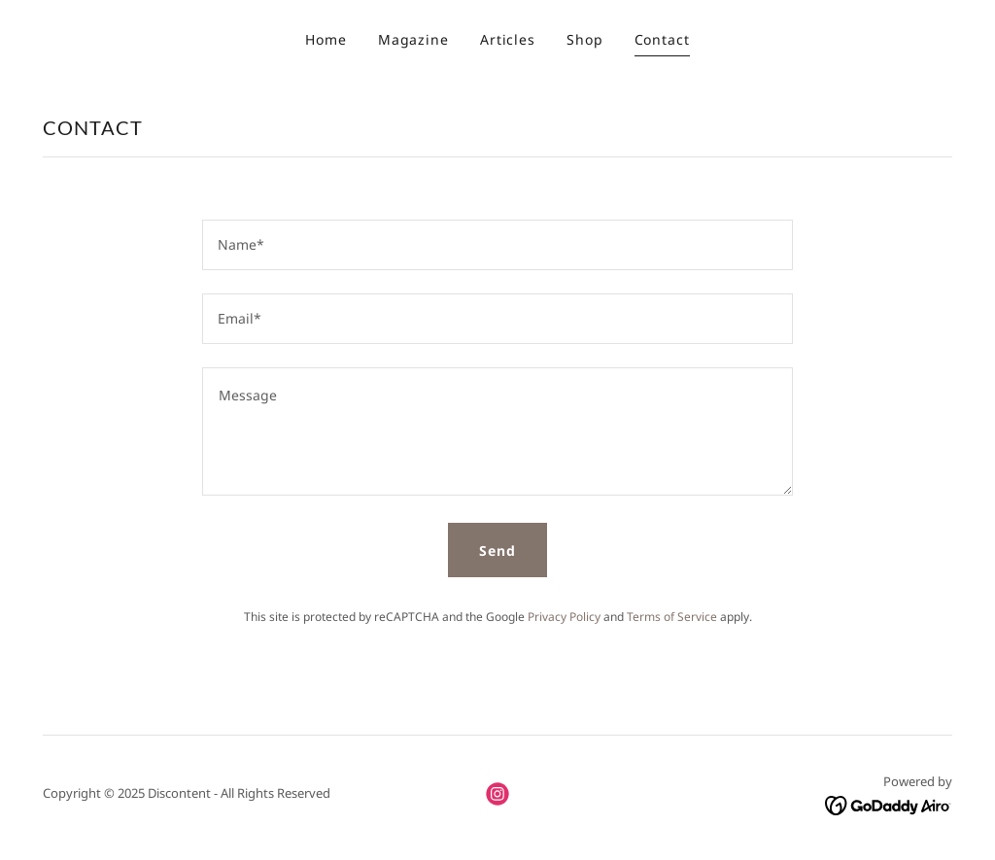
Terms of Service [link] (672, 616)
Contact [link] (662, 39)
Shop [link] (584, 39)
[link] (497, 793)
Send (497, 550)
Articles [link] (507, 39)
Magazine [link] (413, 39)
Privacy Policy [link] (564, 616)
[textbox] (497, 245)
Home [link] (326, 39)
